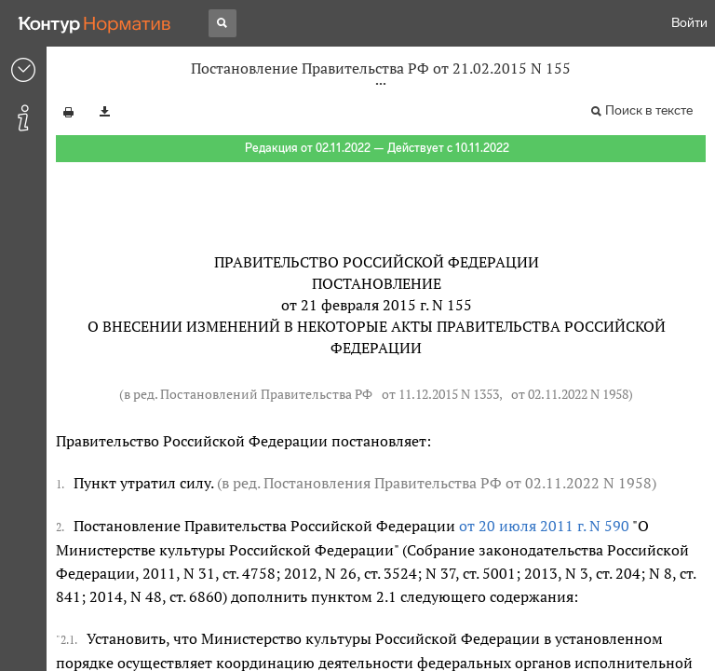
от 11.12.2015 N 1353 (440, 394)
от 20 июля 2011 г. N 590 (544, 525)
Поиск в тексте (649, 110)
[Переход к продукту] (95, 23)
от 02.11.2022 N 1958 (569, 394)
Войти (689, 23)
